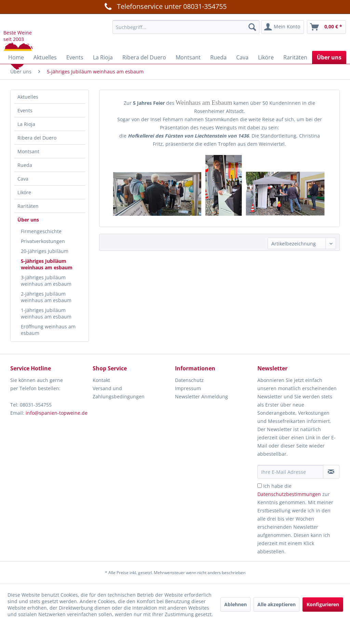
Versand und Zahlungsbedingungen (119, 392)
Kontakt (101, 380)
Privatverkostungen (43, 241)
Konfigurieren (323, 604)
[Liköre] (266, 57)
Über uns (28, 219)
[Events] (75, 57)
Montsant (28, 151)
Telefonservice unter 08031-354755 (164, 6)
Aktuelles (27, 97)
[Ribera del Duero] (144, 57)
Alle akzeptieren (276, 604)
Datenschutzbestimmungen (289, 494)
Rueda (24, 165)
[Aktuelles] (45, 57)
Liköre (24, 192)
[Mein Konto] (282, 27)
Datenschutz (189, 380)
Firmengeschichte (41, 231)
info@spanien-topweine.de (57, 413)
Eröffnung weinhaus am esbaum (48, 329)
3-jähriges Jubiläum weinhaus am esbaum (46, 280)
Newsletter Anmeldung (201, 396)
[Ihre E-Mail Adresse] (290, 472)
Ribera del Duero (36, 137)
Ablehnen (235, 604)
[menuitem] (185, 27)
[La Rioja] (103, 57)
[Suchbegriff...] (185, 27)
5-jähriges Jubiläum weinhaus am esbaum (46, 264)
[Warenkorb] (326, 27)
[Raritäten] (295, 57)
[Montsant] (188, 57)
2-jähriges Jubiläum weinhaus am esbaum (46, 296)
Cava (22, 178)
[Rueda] (218, 57)
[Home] (16, 57)
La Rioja (26, 124)
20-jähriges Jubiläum (44, 251)
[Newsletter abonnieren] (331, 472)
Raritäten (28, 206)
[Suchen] (252, 27)
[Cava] (242, 57)
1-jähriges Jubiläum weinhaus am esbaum (46, 313)
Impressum (188, 388)
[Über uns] (329, 57)
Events (24, 110)
